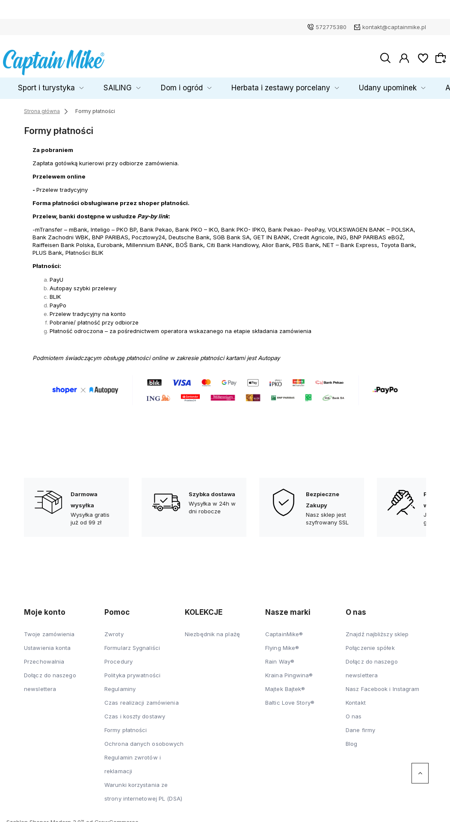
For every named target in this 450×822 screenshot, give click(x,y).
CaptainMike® (284, 630)
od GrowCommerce (112, 818)
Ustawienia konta (47, 643)
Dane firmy (360, 726)
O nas (354, 712)
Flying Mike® (282, 643)
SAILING (138, 84)
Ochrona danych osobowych (144, 739)
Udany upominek (356, 84)
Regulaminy (120, 685)
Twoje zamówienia (49, 630)
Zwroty (114, 630)
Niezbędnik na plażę (212, 630)
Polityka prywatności (132, 671)
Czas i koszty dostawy (134, 712)
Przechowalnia (44, 657)
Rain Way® (279, 657)
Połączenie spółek (370, 643)
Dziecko (26, 84)
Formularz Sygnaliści (132, 643)
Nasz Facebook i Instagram (383, 685)
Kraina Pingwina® (289, 671)
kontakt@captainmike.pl (394, 27)
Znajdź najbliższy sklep (377, 630)
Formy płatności (125, 726)
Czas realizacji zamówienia (141, 698)
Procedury (118, 657)
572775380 (331, 27)
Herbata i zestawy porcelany (269, 84)
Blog (351, 739)
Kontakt (356, 698)
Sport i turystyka (82, 84)
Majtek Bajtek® (285, 685)
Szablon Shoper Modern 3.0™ (45, 818)
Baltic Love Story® (289, 698)
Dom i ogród (189, 84)
